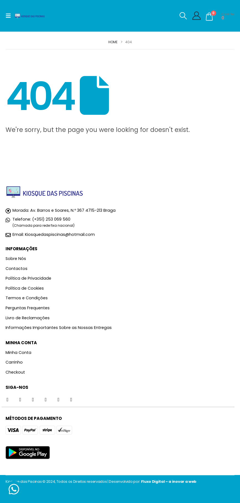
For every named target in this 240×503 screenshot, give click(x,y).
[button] (10, 16)
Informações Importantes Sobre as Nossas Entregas (59, 327)
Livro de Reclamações (28, 318)
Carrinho (14, 362)
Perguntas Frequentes (28, 308)
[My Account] (196, 16)
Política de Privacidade (28, 278)
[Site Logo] (29, 16)
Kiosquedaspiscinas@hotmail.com (60, 234)
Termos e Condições (27, 298)
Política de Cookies (25, 288)
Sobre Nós (16, 258)
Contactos (16, 268)
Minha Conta (18, 352)
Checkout (15, 372)
